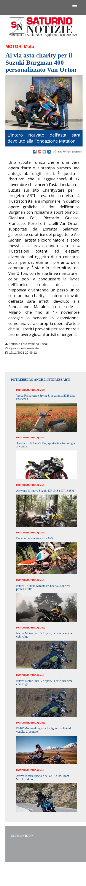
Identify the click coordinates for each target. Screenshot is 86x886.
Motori (14, 46)
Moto (29, 46)
